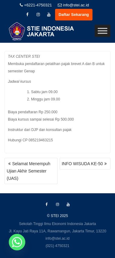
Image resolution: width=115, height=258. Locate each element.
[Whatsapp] (17, 242)
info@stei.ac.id (73, 5)
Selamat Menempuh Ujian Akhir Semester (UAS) (28, 171)
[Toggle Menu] (102, 31)
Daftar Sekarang (74, 14)
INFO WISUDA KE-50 (82, 163)
